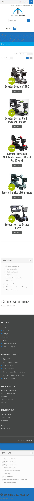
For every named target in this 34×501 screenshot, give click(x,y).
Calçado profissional (12, 272)
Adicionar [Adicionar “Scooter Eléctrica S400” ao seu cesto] (17, 91)
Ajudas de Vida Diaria (12, 266)
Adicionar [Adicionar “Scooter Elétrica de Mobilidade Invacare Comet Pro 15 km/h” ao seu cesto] (17, 165)
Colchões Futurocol (11, 275)
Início (4, 327)
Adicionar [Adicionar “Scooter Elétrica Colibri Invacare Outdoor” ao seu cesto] (17, 127)
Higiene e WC (10, 284)
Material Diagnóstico (12, 290)
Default (25, 54)
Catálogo (5, 334)
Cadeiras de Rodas (11, 269)
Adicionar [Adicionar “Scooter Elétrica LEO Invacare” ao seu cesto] (17, 197)
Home (2, 44)
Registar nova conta (26, 5)
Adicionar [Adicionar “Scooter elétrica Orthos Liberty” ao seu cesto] (17, 233)
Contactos (6, 337)
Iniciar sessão (15, 5)
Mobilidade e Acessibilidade (11, 362)
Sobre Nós (6, 330)
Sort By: (16, 54)
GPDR (4, 340)
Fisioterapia (9, 281)
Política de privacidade (9, 343)
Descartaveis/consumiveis (13, 278)
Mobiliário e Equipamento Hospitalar (13, 375)
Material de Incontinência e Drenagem (17, 287)
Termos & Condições (9, 347)
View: (2, 58)
